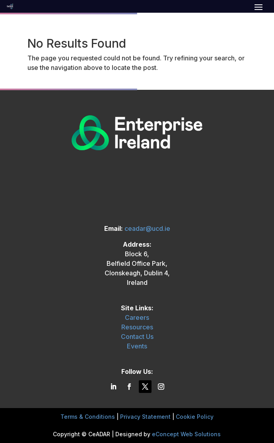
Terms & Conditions (87, 416)
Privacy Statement (145, 416)
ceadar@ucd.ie (147, 228)
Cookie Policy (195, 416)
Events (137, 346)
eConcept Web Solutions (186, 434)
